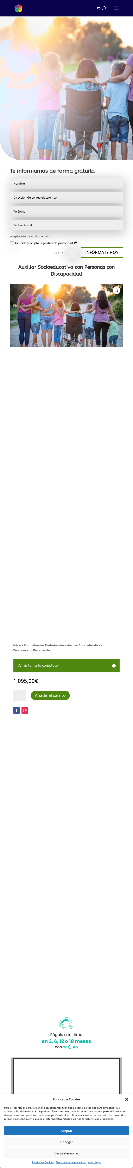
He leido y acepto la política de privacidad (43, 243)
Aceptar (66, 1131)
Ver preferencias (67, 1153)
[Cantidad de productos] (19, 695)
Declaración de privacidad (71, 1162)
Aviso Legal (94, 1162)
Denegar (66, 1142)
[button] (127, 1099)
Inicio (17, 645)
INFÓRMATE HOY (102, 252)
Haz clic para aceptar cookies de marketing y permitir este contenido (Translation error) (66, 1021)
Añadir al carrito (50, 695)
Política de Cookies (43, 1162)
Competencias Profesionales (44, 645)
